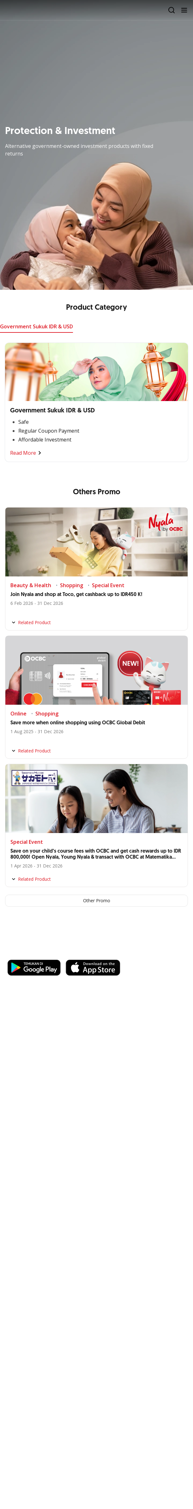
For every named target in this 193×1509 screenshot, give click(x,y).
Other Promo (96, 900)
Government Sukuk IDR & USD (36, 326)
